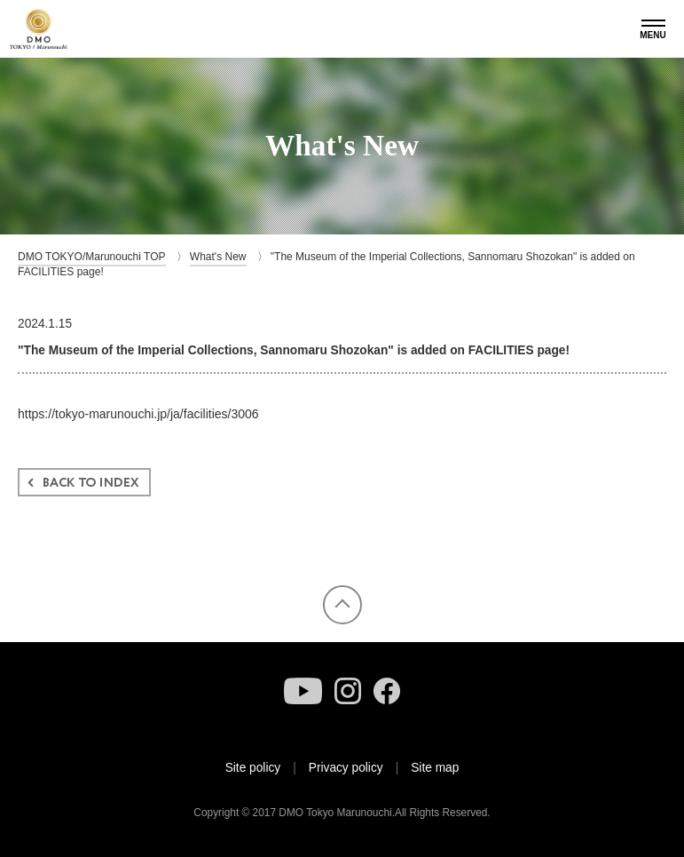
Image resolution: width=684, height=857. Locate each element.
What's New (218, 256)
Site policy (253, 767)
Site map (435, 767)
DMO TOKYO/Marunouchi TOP (92, 256)
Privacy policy (346, 767)
